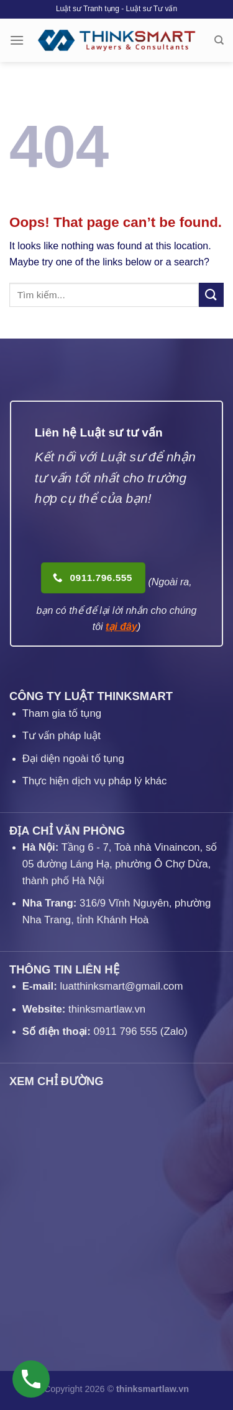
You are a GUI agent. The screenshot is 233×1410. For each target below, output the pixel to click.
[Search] (219, 40)
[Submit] (211, 295)
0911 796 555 (126, 1031)
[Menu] (16, 40)
